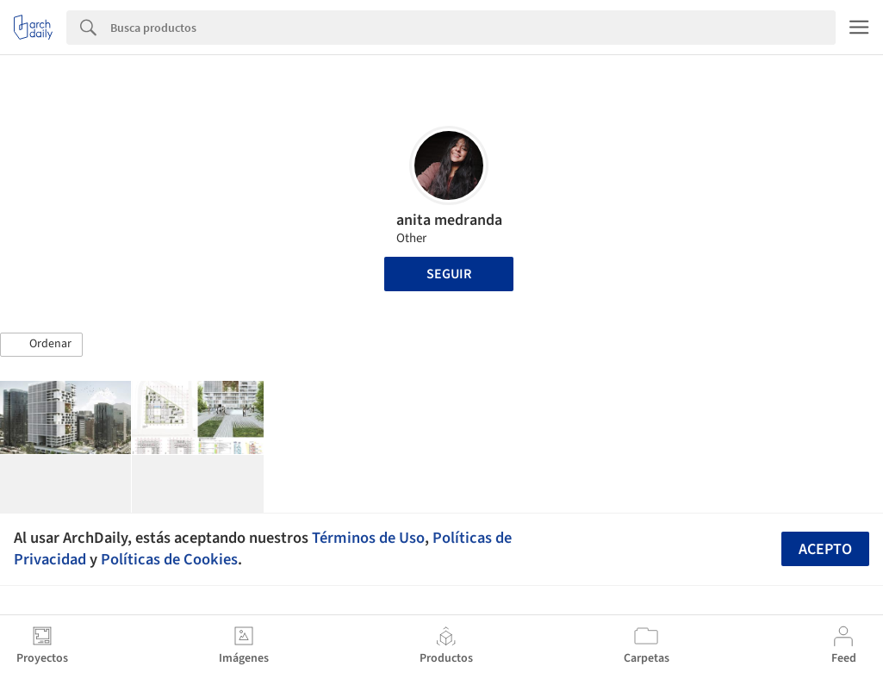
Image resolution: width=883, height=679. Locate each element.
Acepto (825, 549)
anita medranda (449, 220)
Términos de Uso (368, 537)
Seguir (448, 274)
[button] (41, 345)
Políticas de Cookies (169, 559)
